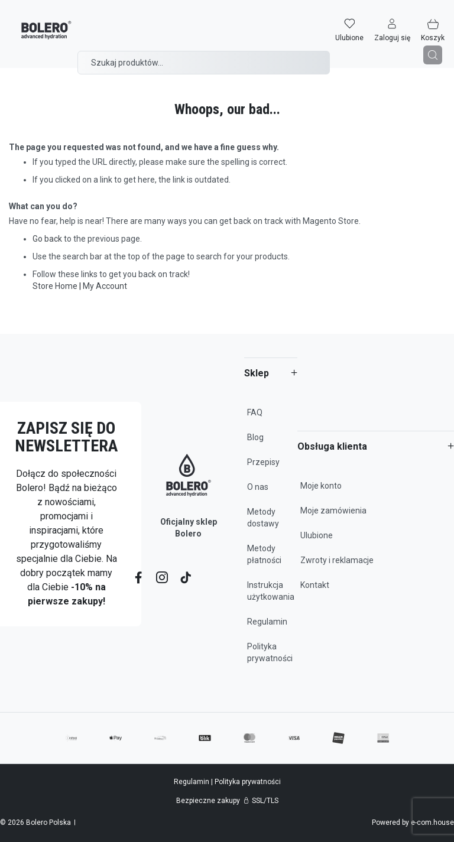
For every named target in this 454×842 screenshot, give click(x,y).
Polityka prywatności (270, 652)
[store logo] (37, 22)
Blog (255, 437)
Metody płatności (264, 554)
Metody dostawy (263, 517)
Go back (47, 238)
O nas (257, 487)
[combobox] (204, 54)
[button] (402, 22)
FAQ (254, 412)
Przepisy (263, 462)
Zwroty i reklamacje (337, 560)
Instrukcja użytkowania (270, 591)
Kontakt (314, 585)
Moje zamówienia (333, 510)
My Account (105, 286)
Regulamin (267, 621)
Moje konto (321, 485)
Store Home (55, 286)
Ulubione (316, 535)
